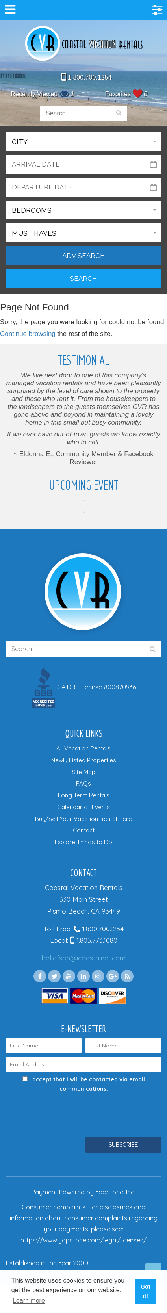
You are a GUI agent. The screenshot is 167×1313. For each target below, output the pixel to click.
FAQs (83, 783)
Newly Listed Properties (83, 760)
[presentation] (66, 1109)
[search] (119, 113)
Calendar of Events (84, 807)
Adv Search (83, 256)
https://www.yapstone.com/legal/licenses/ (83, 1240)
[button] (83, 141)
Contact (84, 830)
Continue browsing (28, 334)
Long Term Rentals (83, 795)
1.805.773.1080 (93, 940)
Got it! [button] (145, 1291)
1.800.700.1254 (86, 77)
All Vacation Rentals (83, 748)
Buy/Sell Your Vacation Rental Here (83, 819)
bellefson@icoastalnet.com (84, 958)
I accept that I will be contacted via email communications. (83, 1084)
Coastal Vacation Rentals (83, 44)
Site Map (83, 772)
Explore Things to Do (83, 842)
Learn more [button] (29, 1300)
